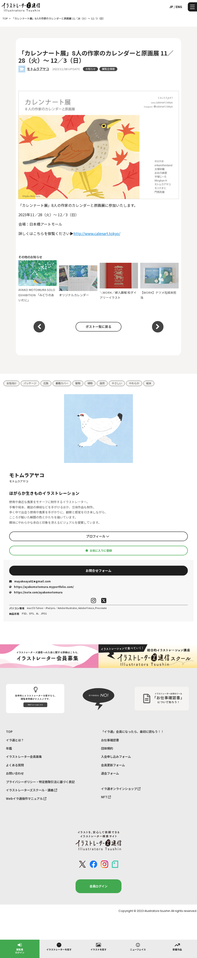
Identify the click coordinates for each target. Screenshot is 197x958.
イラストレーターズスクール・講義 (31, 790)
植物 (90, 383)
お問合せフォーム (98, 570)
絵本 (148, 383)
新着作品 (177, 946)
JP (171, 6)
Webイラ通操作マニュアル (26, 798)
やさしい (117, 383)
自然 (102, 383)
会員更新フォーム (113, 765)
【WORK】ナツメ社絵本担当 (159, 281)
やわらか (134, 383)
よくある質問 (15, 765)
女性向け (11, 383)
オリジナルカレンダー (78, 281)
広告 (45, 383)
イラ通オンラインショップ (121, 788)
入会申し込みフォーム (116, 756)
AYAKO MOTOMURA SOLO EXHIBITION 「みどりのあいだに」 (37, 281)
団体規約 (107, 748)
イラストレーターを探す (59, 946)
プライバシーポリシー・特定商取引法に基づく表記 (40, 782)
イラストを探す (98, 946)
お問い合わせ (15, 773)
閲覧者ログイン (19, 948)
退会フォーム (110, 773)
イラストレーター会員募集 (24, 756)
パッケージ (30, 383)
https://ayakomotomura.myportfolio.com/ (41, 587)
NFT (106, 797)
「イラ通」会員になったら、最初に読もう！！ (132, 731)
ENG (179, 6)
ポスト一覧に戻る (98, 326)
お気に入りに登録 (98, 550)
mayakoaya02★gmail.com (30, 581)
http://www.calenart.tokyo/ (96, 233)
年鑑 (9, 748)
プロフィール (97, 536)
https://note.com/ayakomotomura (35, 592)
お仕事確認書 (110, 740)
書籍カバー (62, 383)
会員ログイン (98, 886)
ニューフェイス (138, 946)
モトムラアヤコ (38, 68)
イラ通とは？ (15, 740)
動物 (77, 383)
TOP (9, 731)
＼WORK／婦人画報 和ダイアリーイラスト (119, 281)
